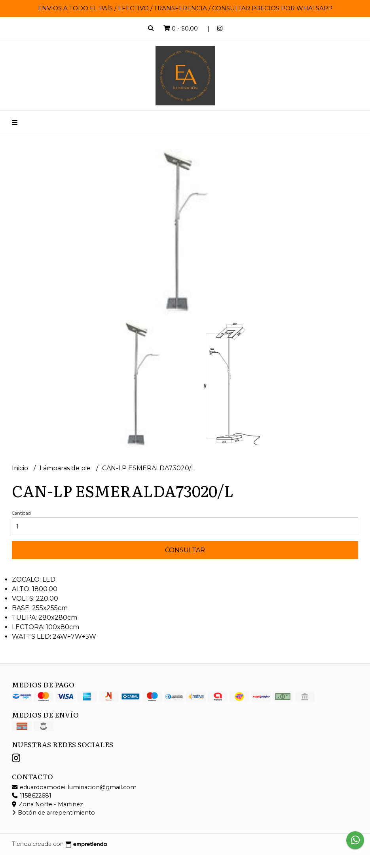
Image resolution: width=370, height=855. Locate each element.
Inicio (21, 468)
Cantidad (21, 513)
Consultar (185, 550)
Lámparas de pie (66, 468)
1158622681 (31, 795)
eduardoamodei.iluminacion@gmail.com (74, 787)
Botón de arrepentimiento (53, 812)
